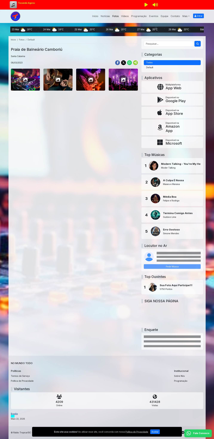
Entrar (198, 16)
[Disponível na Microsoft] (172, 142)
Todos (149, 62)
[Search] (197, 44)
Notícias (105, 16)
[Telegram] (182, 432)
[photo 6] (58, 79)
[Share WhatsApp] (129, 62)
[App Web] (172, 87)
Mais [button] (185, 16)
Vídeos (125, 16)
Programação (139, 16)
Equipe (164, 16)
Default (149, 67)
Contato (175, 16)
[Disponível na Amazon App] (172, 127)
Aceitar (155, 431)
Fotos (115, 16)
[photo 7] (90, 79)
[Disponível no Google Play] (172, 100)
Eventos (153, 16)
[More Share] (135, 62)
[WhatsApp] (198, 433)
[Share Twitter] (123, 62)
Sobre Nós (179, 376)
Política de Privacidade (22, 381)
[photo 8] (123, 79)
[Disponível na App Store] (172, 112)
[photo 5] (25, 79)
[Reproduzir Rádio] (146, 4)
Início (95, 16)
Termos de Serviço (20, 376)
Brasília (14, 413)
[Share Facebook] (117, 62)
